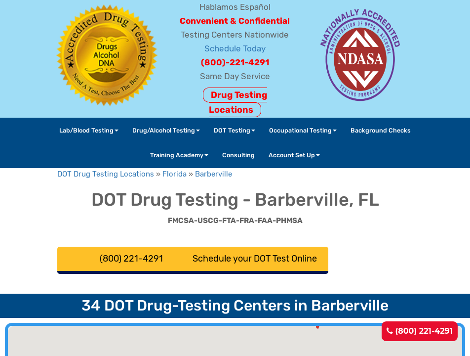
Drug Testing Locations (238, 102)
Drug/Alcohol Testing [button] (166, 130)
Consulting (238, 155)
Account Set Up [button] (294, 155)
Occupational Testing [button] (303, 130)
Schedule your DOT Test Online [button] (255, 258)
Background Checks (381, 130)
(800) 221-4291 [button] (131, 258)
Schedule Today (235, 48)
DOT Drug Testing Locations (105, 174)
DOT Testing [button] (234, 130)
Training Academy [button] (179, 155)
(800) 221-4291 (420, 331)
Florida (174, 174)
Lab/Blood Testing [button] (88, 130)
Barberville (213, 174)
